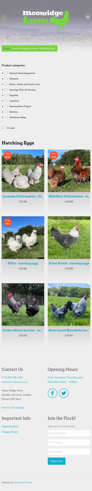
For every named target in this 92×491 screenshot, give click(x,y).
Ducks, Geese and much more (24, 84)
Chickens (14, 78)
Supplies (13, 95)
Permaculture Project (20, 106)
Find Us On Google (13, 407)
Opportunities (10, 426)
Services (13, 112)
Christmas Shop (17, 117)
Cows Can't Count (23, 482)
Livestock (14, 100)
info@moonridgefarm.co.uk (14, 382)
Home (7, 48)
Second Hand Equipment (22, 73)
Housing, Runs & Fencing (22, 89)
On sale (11, 128)
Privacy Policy (10, 432)
